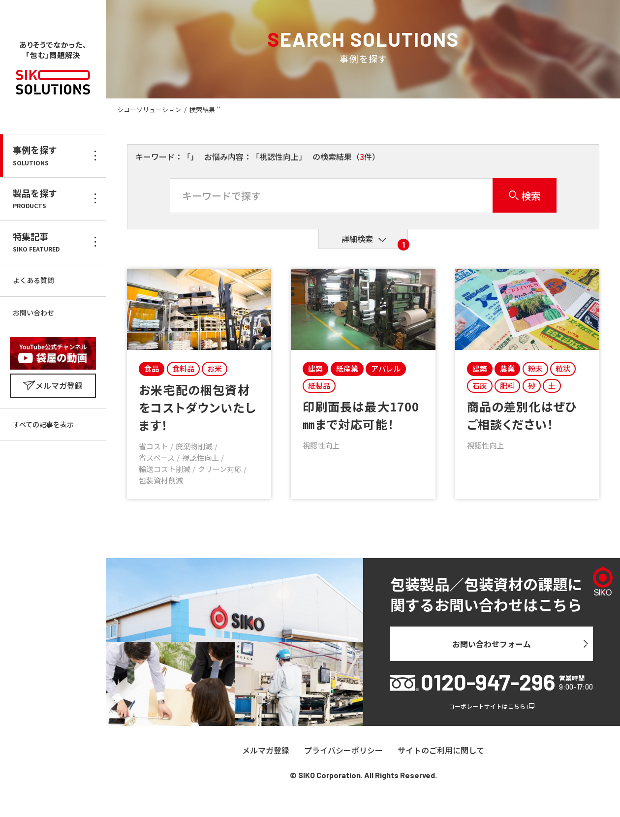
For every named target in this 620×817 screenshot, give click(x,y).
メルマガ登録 (265, 750)
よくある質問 (33, 280)
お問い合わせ (33, 312)
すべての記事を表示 (43, 424)
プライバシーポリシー (343, 750)
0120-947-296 (488, 682)
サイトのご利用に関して (441, 750)
